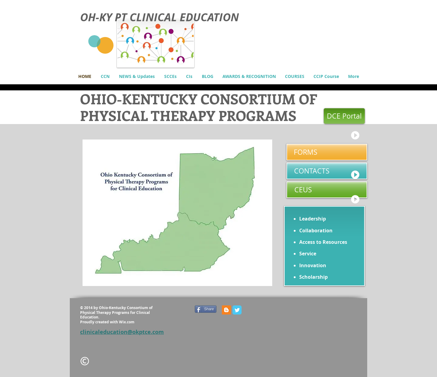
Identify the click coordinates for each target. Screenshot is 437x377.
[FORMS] (326, 152)
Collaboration (316, 230)
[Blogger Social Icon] (226, 310)
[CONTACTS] (326, 171)
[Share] (205, 309)
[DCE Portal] (344, 116)
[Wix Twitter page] (237, 310)
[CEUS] (326, 189)
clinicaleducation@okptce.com (122, 332)
